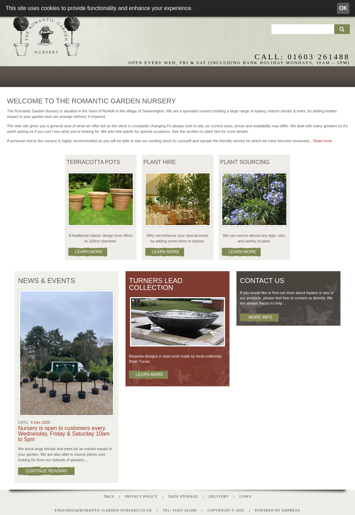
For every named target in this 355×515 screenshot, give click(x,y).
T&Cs (109, 495)
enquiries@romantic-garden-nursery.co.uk (103, 509)
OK (343, 8)
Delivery (218, 495)
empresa (291, 509)
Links (245, 495)
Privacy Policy (141, 495)
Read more (322, 140)
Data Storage (183, 495)
